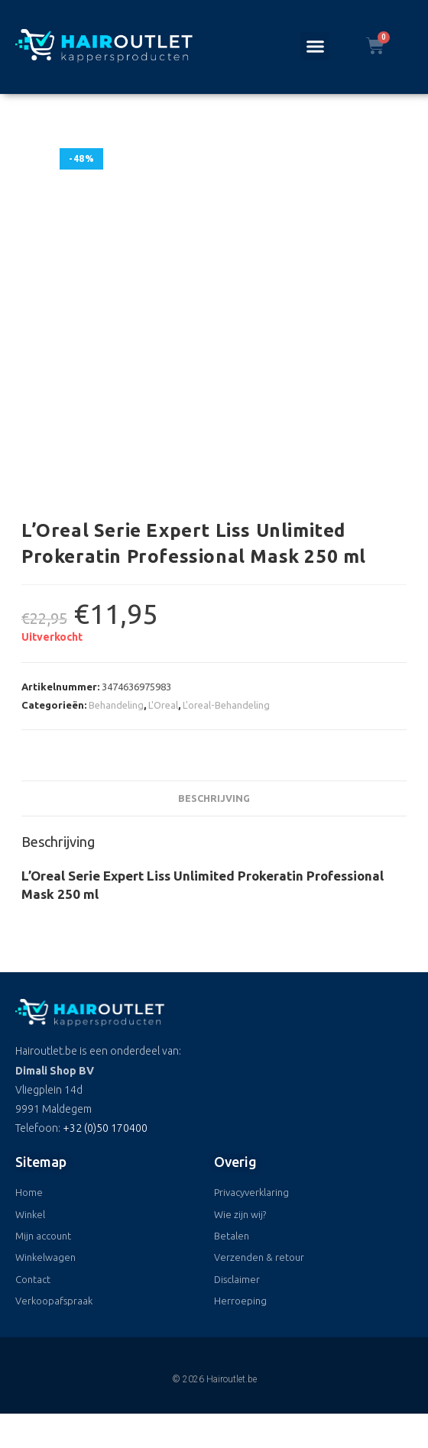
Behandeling (116, 705)
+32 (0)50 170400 (105, 1128)
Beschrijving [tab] (214, 798)
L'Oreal (163, 705)
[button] (314, 45)
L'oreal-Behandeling (226, 705)
